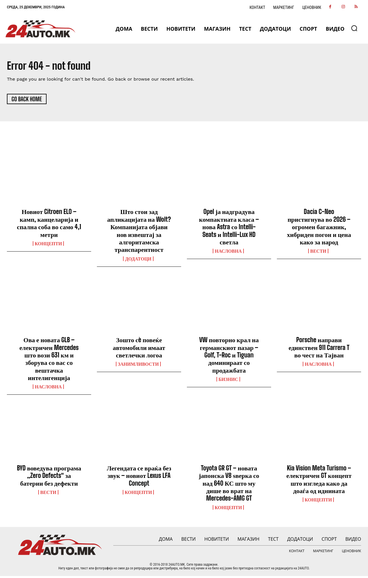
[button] (354, 28)
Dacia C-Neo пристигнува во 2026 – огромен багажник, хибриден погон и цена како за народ (319, 229)
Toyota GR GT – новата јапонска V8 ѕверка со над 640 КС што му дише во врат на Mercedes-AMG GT (229, 485)
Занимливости (138, 366)
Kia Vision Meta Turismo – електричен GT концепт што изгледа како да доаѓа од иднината (319, 481)
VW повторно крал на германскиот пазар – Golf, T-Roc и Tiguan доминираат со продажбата (229, 357)
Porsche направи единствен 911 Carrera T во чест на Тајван (319, 349)
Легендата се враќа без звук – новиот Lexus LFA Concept (139, 477)
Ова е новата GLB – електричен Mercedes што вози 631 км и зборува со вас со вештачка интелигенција (49, 361)
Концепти (48, 245)
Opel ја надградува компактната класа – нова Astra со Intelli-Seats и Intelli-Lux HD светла (229, 229)
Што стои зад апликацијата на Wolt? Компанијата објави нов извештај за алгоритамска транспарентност (139, 232)
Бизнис (228, 381)
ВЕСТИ (318, 253)
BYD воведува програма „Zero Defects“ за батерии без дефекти (49, 477)
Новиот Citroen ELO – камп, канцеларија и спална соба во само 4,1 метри (49, 225)
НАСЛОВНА (228, 253)
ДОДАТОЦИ (138, 260)
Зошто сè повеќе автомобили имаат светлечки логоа (139, 349)
